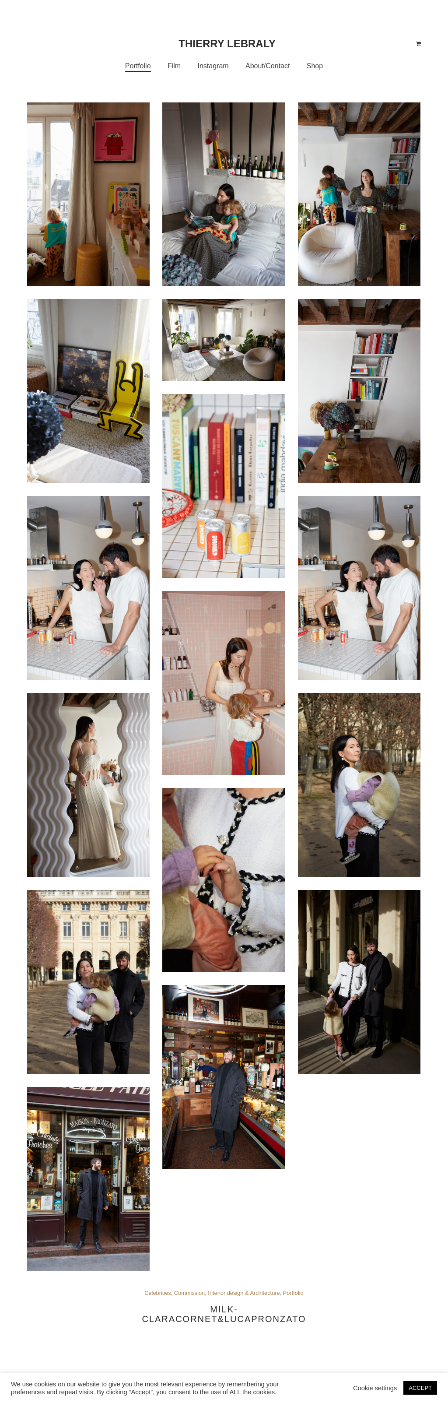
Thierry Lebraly (227, 43)
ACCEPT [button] (420, 1388)
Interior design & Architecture (244, 1293)
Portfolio (293, 1293)
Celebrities (157, 1293)
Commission (189, 1293)
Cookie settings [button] (375, 1388)
